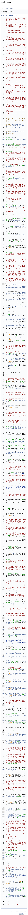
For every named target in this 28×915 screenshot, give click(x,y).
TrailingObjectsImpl (15, 206)
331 (3, 720)
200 (3, 441)
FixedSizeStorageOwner (17, 869)
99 (3, 220)
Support (11, 8)
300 (3, 656)
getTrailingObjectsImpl (14, 284)
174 (3, 385)
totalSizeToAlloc (12, 796)
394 (3, 853)
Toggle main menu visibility (2, 5)
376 (3, 816)
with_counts (12, 854)
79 (3, 179)
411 (3, 881)
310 (3, 678)
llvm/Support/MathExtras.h (16, 129)
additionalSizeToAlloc (14, 769)
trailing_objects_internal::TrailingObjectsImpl (16, 428)
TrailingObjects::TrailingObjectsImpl (16, 449)
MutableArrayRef (17, 673)
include (2, 8)
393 (3, 850)
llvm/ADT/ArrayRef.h (17, 124)
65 (3, 150)
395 (3, 855)
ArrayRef (15, 681)
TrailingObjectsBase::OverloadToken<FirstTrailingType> (16, 652)
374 (3, 812)
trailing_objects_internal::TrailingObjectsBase (16, 452)
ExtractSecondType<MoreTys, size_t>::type (16, 359)
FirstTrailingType (16, 629)
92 (3, 206)
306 (3, 669)
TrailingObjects (14, 426)
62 (3, 144)
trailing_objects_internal (16, 140)
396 (3, 857)
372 (3, 808)
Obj (13, 515)
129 (3, 284)
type (12, 179)
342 (3, 740)
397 (3, 859)
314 (3, 686)
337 (3, 732)
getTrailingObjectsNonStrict (16, 705)
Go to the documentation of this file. (10, 15)
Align (15, 201)
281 (3, 618)
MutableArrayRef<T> (13, 732)
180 (3, 400)
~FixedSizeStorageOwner (15, 874)
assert (11, 875)
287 (3, 629)
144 (3, 315)
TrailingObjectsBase (15, 150)
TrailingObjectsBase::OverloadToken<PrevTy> (16, 293)
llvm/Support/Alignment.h (16, 126)
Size (15, 855)
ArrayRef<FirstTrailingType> (15, 693)
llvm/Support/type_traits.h (16, 132)
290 (3, 634)
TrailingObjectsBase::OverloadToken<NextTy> (16, 287)
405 (3, 871)
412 (3, 882)
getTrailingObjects (17, 671)
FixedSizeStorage (12, 852)
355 (3, 769)
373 (3, 809)
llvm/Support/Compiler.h (19, 127)
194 (3, 426)
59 (3, 139)
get (14, 881)
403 (3, 869)
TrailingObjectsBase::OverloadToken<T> (16, 604)
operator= (20, 814)
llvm (7, 8)
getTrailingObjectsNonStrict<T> (16, 735)
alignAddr (14, 306)
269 (3, 589)
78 (3, 177)
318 (3, 693)
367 (3, 796)
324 (3, 705)
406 (3, 874)
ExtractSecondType (18, 178)
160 (3, 353)
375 (3, 814)
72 (3, 165)
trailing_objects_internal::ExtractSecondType (16, 771)
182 (3, 404)
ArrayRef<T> (11, 740)
